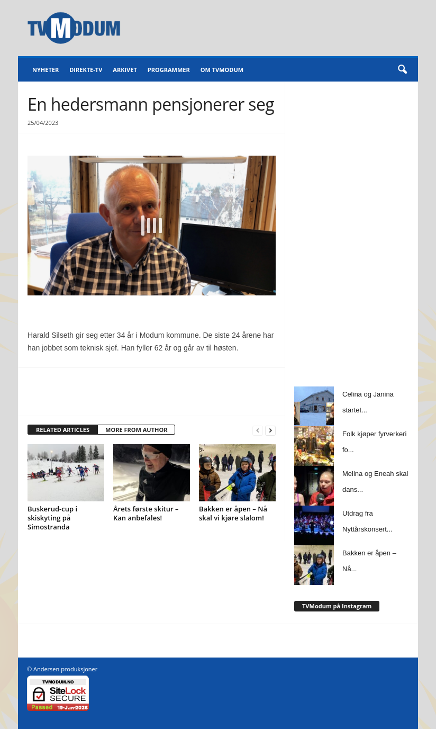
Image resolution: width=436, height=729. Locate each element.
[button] (402, 70)
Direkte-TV (85, 70)
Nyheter (45, 70)
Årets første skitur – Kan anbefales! (145, 513)
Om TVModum (222, 70)
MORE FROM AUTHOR (136, 430)
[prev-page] (257, 430)
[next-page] (270, 430)
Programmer (169, 70)
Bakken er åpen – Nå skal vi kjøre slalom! (233, 513)
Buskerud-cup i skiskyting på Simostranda (52, 518)
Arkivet (125, 70)
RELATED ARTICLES (62, 430)
